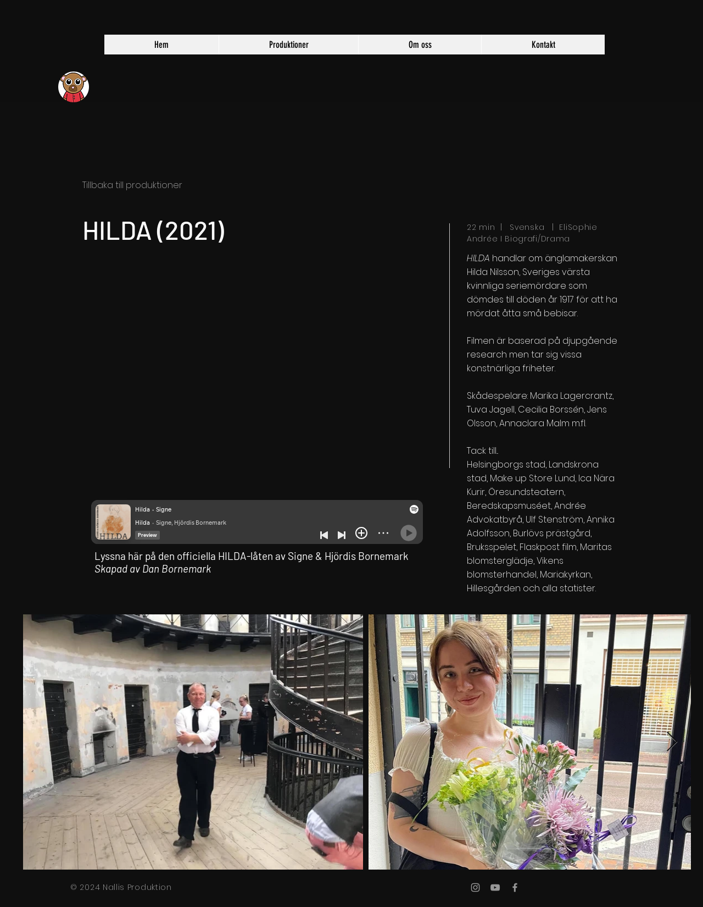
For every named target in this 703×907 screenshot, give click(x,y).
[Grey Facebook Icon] (515, 887)
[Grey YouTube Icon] (495, 887)
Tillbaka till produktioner (132, 185)
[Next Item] (672, 742)
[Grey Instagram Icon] (475, 887)
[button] (288, 44)
